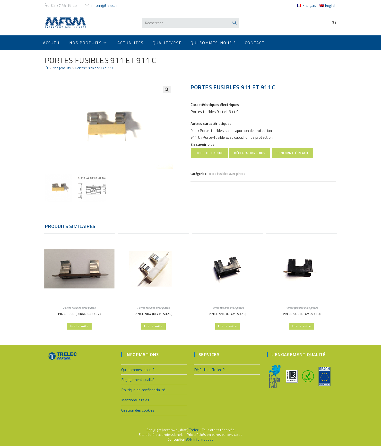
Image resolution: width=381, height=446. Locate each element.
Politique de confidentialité (143, 389)
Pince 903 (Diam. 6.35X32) (79, 313)
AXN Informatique (199, 438)
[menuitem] (306, 5)
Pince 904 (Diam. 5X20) (154, 313)
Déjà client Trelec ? (209, 369)
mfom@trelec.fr (104, 5)
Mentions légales (135, 399)
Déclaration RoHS (249, 153)
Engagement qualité (137, 379)
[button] (167, 89)
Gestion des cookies (137, 410)
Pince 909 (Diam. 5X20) (302, 313)
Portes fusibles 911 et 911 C (94, 67)
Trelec (194, 429)
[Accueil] (46, 67)
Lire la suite (79, 325)
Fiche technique (209, 153)
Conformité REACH (292, 153)
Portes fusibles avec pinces (226, 173)
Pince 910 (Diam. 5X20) (228, 313)
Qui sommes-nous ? (138, 369)
